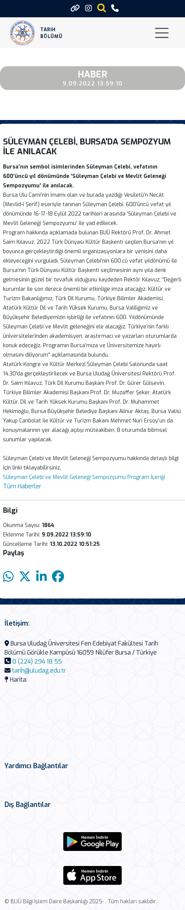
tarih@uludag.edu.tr (39, 671)
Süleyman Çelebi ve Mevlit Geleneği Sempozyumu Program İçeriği (84, 477)
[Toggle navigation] (162, 33)
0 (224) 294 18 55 (37, 661)
